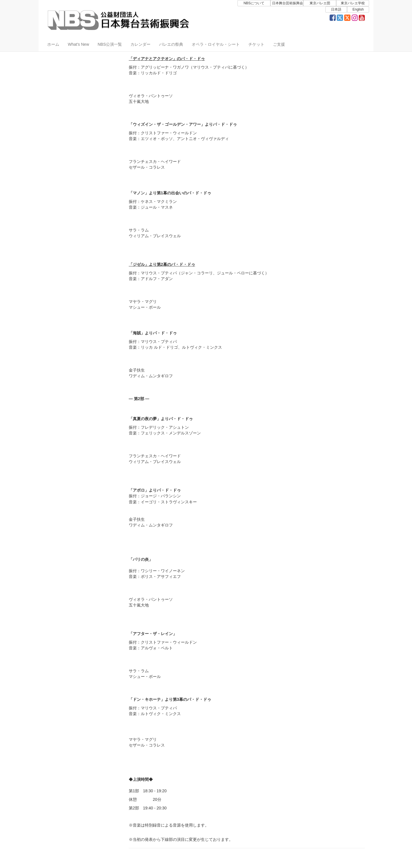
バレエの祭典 (171, 44)
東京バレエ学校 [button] (353, 3)
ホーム (53, 44)
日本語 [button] (336, 9)
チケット (256, 44)
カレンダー (140, 44)
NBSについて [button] (253, 3)
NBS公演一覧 (110, 44)
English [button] (358, 9)
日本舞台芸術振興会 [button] (287, 3)
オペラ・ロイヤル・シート (216, 44)
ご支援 (279, 44)
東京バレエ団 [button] (320, 3)
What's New (78, 44)
